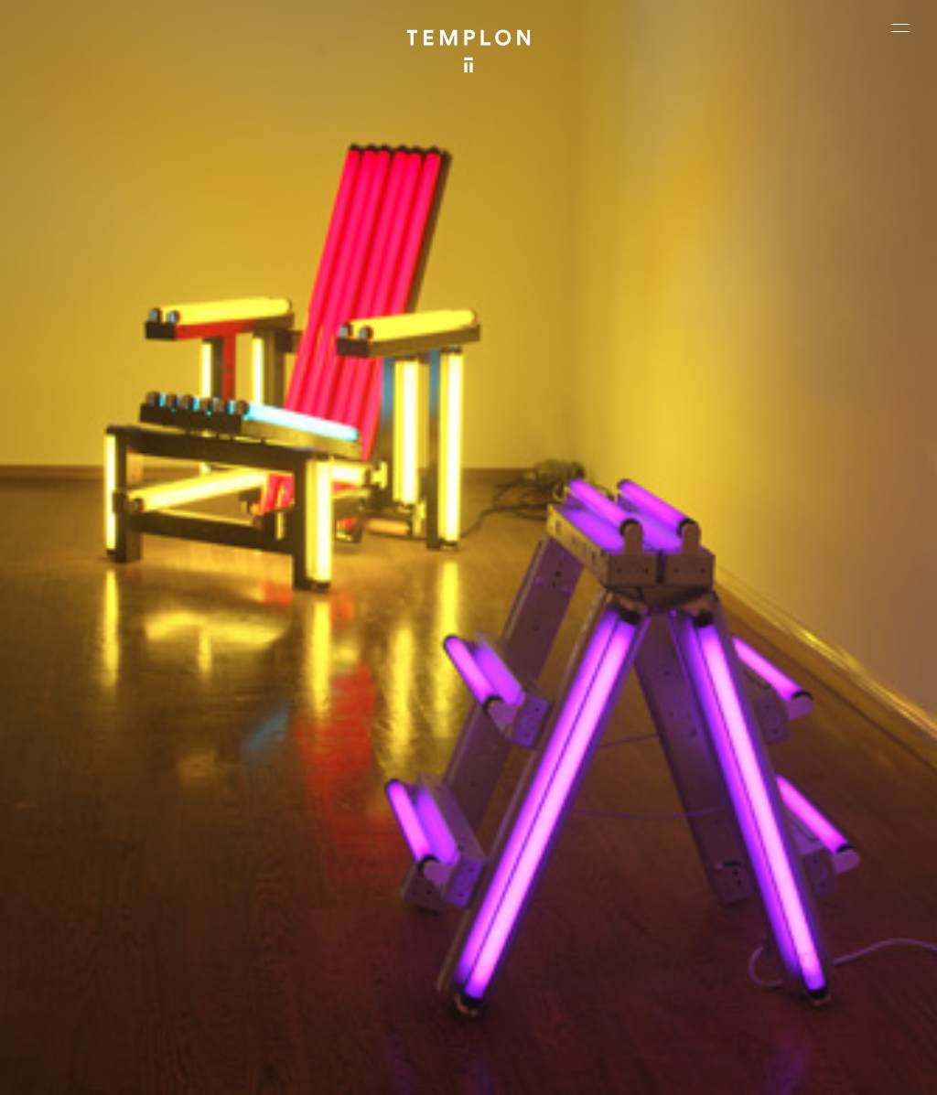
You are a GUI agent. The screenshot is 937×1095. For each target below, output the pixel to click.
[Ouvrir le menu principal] (900, 27)
